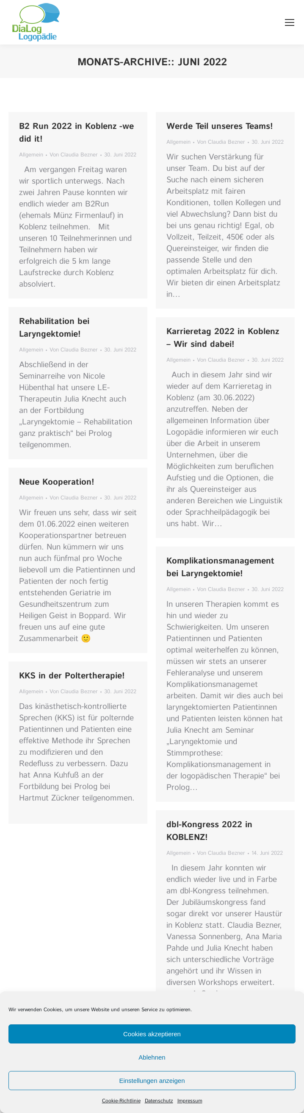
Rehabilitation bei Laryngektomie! (54, 327)
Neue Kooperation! (56, 482)
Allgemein (31, 155)
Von (74, 155)
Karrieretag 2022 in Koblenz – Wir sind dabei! (222, 338)
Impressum (189, 1101)
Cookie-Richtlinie (121, 1101)
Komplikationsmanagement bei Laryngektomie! (220, 567)
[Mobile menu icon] (290, 22)
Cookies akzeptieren (152, 1034)
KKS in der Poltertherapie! (72, 676)
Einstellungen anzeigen (152, 1080)
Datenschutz (159, 1101)
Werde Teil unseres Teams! (219, 126)
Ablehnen (151, 1057)
